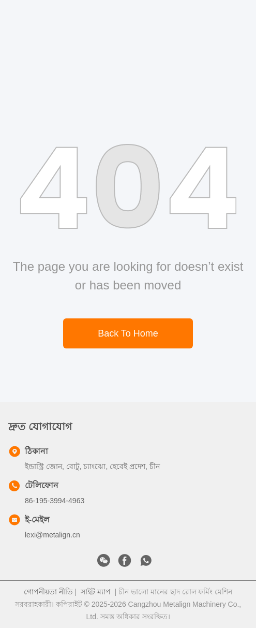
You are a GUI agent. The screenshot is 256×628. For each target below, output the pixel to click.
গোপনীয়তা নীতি (48, 592)
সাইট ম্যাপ (96, 592)
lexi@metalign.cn (52, 535)
